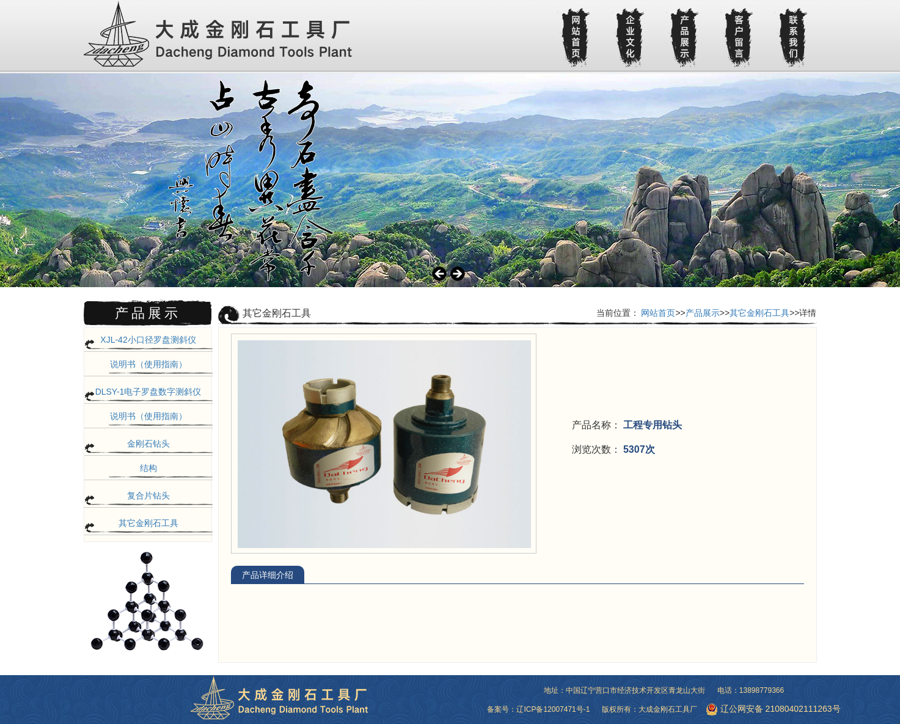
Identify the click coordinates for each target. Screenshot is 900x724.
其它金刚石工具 (148, 523)
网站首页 (658, 313)
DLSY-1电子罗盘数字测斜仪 (148, 392)
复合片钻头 (148, 495)
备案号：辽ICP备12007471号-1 (538, 709)
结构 (148, 468)
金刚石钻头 (148, 443)
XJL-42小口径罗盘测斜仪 (148, 340)
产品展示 (703, 313)
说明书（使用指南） (148, 364)
